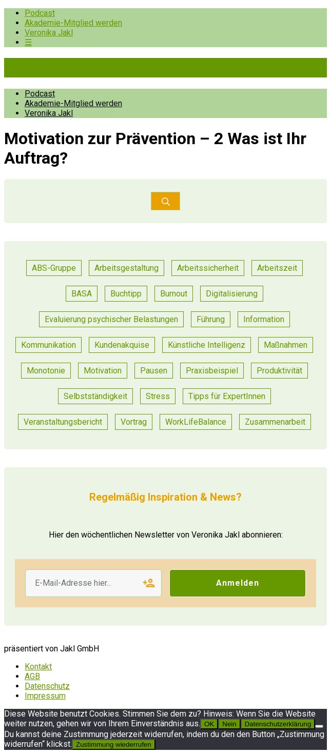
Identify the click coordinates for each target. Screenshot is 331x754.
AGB (32, 676)
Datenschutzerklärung (278, 724)
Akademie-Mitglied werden (73, 23)
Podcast (40, 13)
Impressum (45, 696)
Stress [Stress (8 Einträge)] (158, 396)
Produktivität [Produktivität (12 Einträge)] (279, 370)
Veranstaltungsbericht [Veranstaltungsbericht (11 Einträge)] (63, 422)
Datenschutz (47, 686)
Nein (229, 724)
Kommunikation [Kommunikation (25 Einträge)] (48, 345)
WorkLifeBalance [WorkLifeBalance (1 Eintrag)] (195, 422)
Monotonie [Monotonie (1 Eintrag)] (46, 370)
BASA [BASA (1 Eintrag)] (81, 294)
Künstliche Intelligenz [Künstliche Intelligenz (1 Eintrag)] (206, 345)
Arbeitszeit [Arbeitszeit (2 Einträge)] (277, 268)
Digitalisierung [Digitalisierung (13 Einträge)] (232, 294)
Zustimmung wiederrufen (113, 744)
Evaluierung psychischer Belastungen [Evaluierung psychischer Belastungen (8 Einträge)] (111, 319)
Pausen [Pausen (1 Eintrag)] (153, 370)
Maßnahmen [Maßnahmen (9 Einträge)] (285, 345)
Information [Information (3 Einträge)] (263, 319)
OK (209, 724)
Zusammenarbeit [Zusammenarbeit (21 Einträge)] (275, 422)
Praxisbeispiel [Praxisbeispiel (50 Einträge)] (212, 370)
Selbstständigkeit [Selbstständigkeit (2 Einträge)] (95, 396)
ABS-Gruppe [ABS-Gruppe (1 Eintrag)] (54, 268)
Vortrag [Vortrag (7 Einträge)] (134, 422)
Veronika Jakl (49, 32)
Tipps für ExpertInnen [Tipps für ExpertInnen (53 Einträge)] (226, 396)
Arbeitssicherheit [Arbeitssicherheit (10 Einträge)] (208, 268)
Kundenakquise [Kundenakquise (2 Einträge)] (121, 345)
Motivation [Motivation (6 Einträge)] (103, 370)
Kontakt (38, 666)
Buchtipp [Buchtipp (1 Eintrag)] (126, 294)
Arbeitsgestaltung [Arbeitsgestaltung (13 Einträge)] (126, 268)
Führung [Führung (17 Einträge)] (211, 319)
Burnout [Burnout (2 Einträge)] (173, 294)
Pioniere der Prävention (91, 67)
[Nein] (319, 726)
